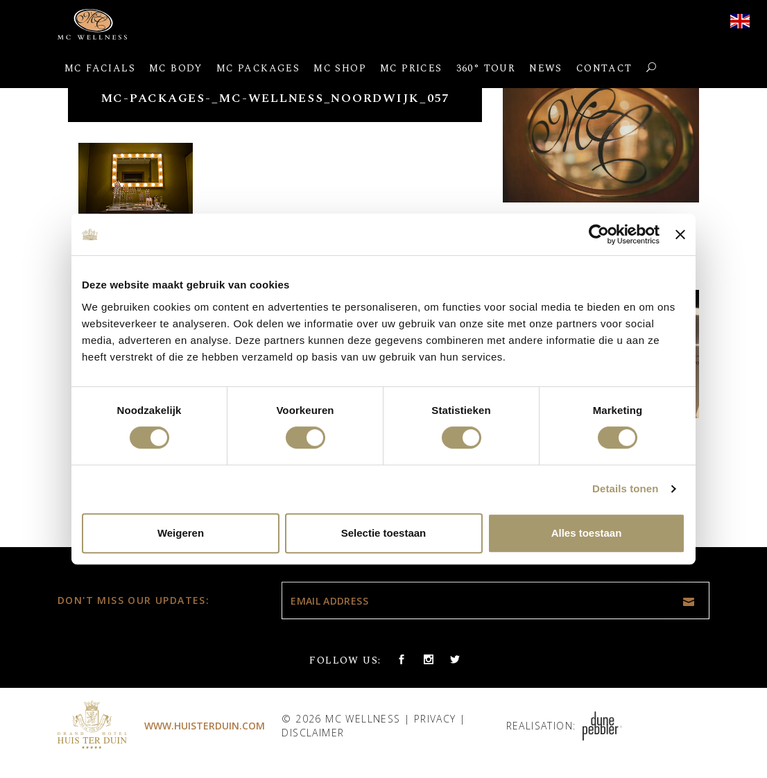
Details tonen (625, 488)
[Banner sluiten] (680, 234)
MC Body (175, 68)
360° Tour (486, 68)
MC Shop (339, 68)
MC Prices (411, 68)
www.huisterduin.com (204, 725)
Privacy (435, 718)
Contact (604, 68)
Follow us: (345, 660)
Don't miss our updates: (133, 600)
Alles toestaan (586, 533)
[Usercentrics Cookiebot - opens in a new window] (599, 234)
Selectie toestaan (383, 533)
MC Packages (258, 68)
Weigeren (180, 533)
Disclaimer (313, 732)
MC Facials (99, 68)
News (545, 68)
